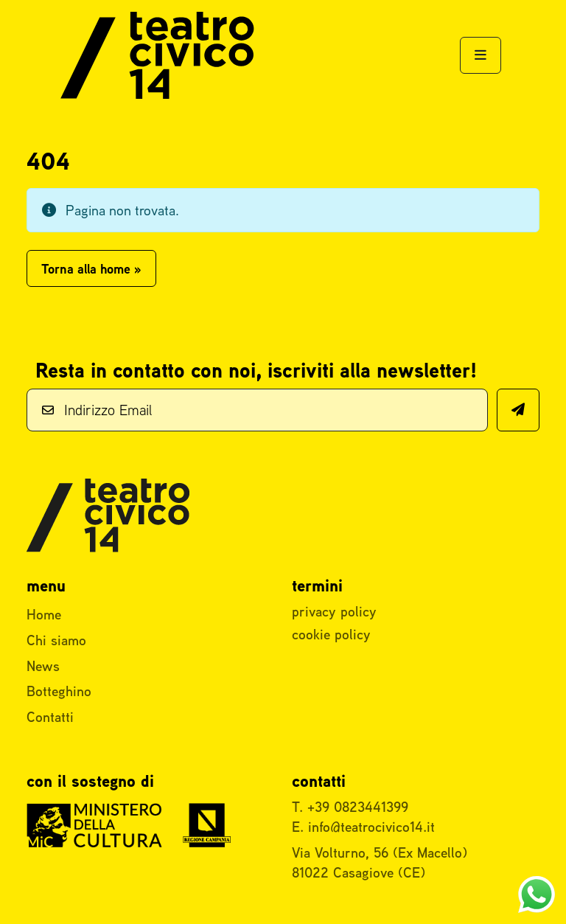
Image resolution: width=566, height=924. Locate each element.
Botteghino (59, 691)
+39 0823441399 (357, 806)
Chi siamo (56, 640)
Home (44, 614)
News (43, 665)
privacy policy (334, 611)
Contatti (50, 716)
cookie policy (331, 634)
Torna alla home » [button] (91, 269)
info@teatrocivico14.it (371, 826)
